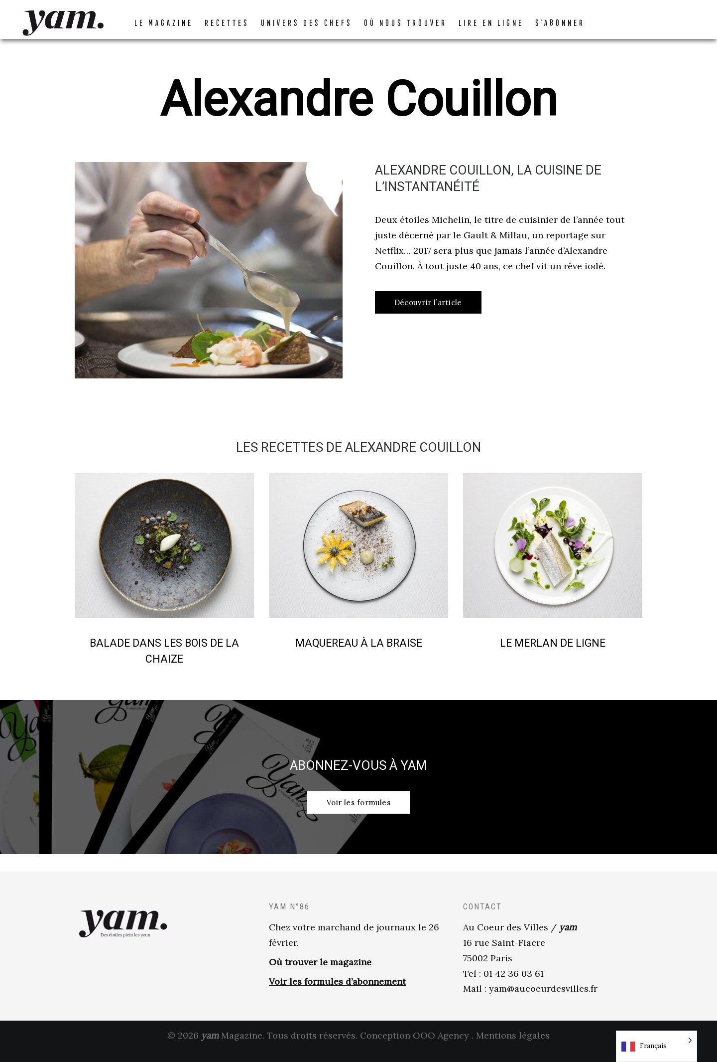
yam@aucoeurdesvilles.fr (543, 999)
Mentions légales (513, 1046)
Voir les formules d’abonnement (337, 992)
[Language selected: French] (656, 1046)
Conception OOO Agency (414, 1046)
